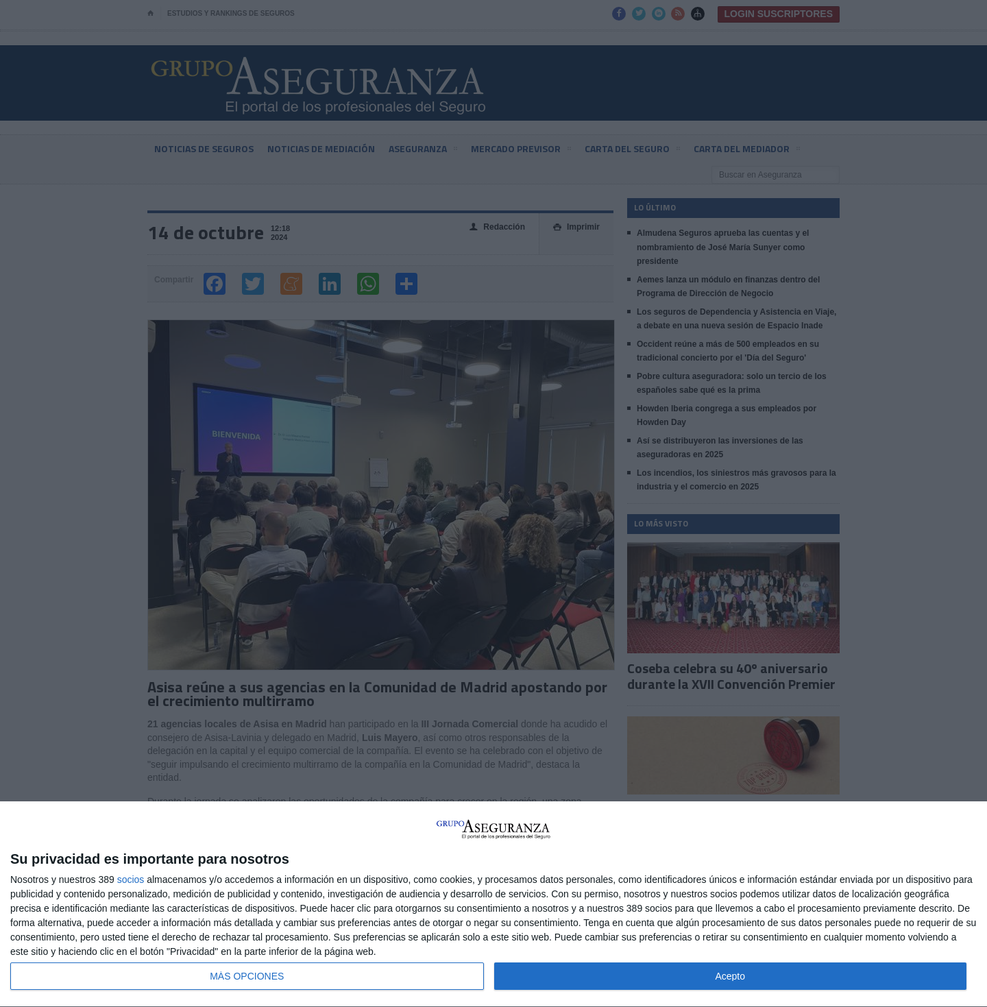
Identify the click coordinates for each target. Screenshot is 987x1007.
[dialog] (493, 904)
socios (131, 879)
